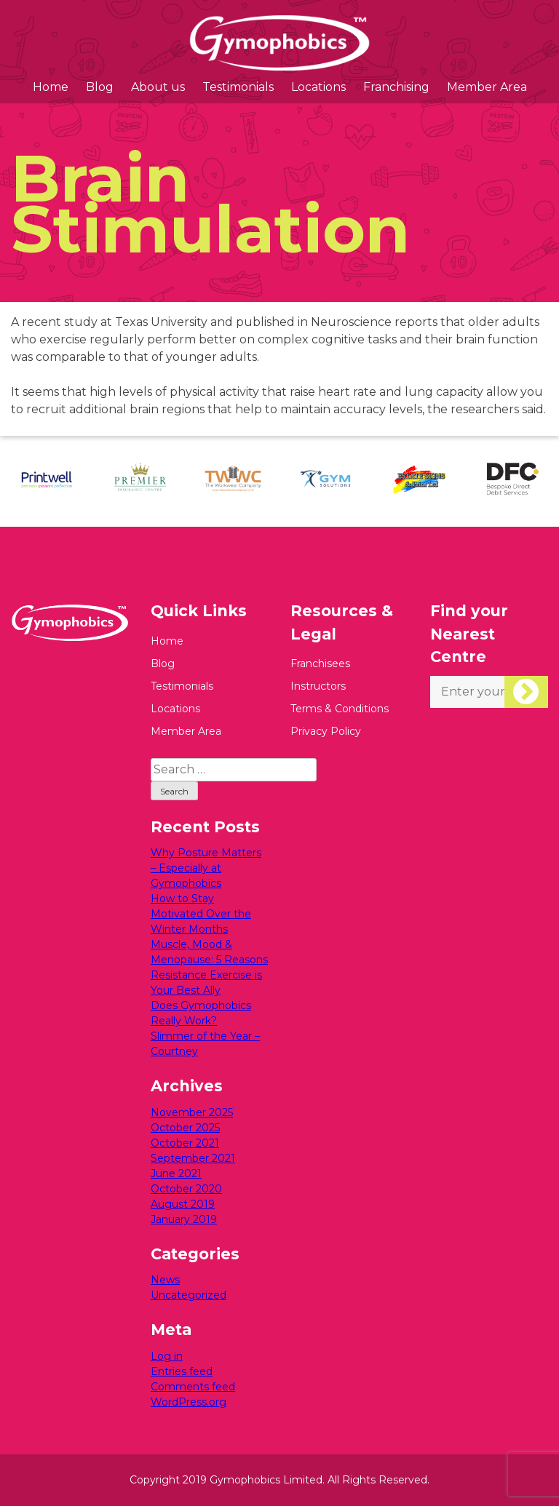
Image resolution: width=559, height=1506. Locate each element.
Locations (318, 87)
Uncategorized (188, 1295)
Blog (100, 87)
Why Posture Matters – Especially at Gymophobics (206, 868)
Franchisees (320, 663)
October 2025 (185, 1127)
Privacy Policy (325, 731)
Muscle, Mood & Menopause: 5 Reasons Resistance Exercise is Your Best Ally (209, 967)
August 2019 (183, 1204)
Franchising (396, 87)
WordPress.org (188, 1402)
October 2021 (185, 1143)
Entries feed (182, 1371)
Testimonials (238, 87)
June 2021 (176, 1173)
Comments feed (193, 1386)
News (165, 1279)
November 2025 (192, 1112)
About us (158, 87)
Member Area (487, 87)
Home (50, 87)
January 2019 (184, 1219)
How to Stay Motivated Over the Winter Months (201, 914)
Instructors (318, 686)
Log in (167, 1356)
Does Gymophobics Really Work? (201, 1013)
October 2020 (186, 1188)
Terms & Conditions (339, 708)
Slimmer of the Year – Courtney (205, 1043)
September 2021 (193, 1158)
